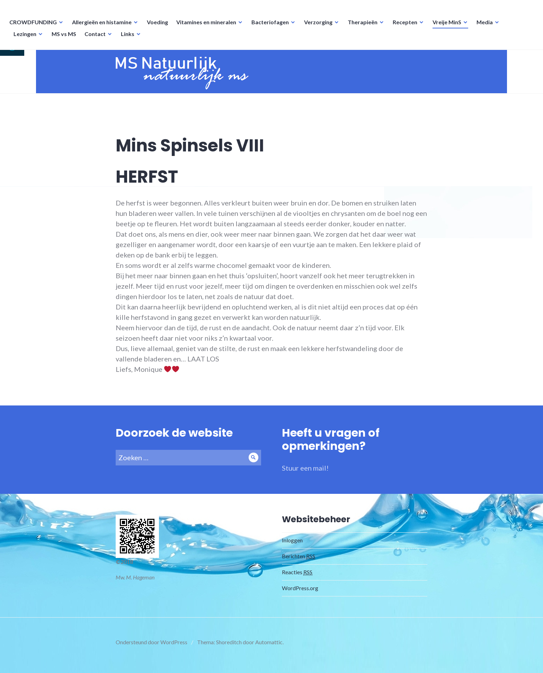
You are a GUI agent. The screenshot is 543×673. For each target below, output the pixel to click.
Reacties (297, 578)
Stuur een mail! (305, 474)
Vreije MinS (448, 26)
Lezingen (26, 38)
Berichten (298, 562)
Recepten (406, 26)
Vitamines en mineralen (207, 26)
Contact (96, 38)
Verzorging (319, 26)
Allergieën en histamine (103, 26)
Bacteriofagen (271, 26)
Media (486, 26)
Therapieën (364, 26)
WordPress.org (300, 594)
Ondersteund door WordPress (151, 648)
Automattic (269, 648)
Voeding (158, 26)
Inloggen (292, 546)
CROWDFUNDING (34, 26)
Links (128, 38)
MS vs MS (65, 38)
